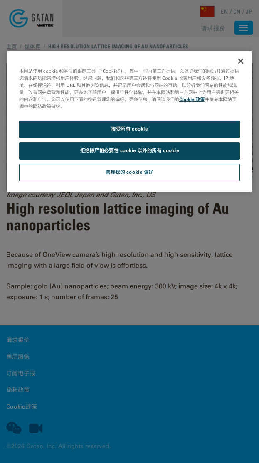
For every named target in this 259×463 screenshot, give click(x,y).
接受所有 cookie (129, 129)
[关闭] (241, 61)
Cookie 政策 (192, 99)
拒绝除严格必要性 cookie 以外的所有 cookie (129, 150)
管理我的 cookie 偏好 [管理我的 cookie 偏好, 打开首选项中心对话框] (129, 172)
